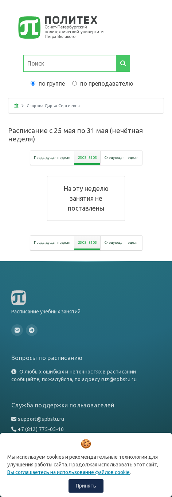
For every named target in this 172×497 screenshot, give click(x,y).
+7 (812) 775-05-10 (41, 429)
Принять (86, 486)
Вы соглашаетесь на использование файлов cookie (68, 472)
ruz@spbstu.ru (119, 379)
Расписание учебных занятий (46, 311)
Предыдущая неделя (52, 158)
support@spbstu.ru (41, 419)
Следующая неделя (121, 158)
